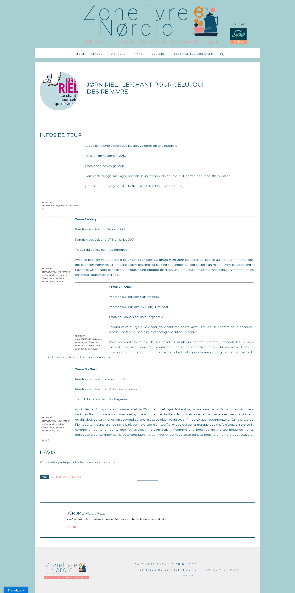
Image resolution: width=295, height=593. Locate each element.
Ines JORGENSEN (59, 476)
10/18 (101, 186)
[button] (222, 54)
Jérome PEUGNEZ (86, 513)
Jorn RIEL (76, 476)
